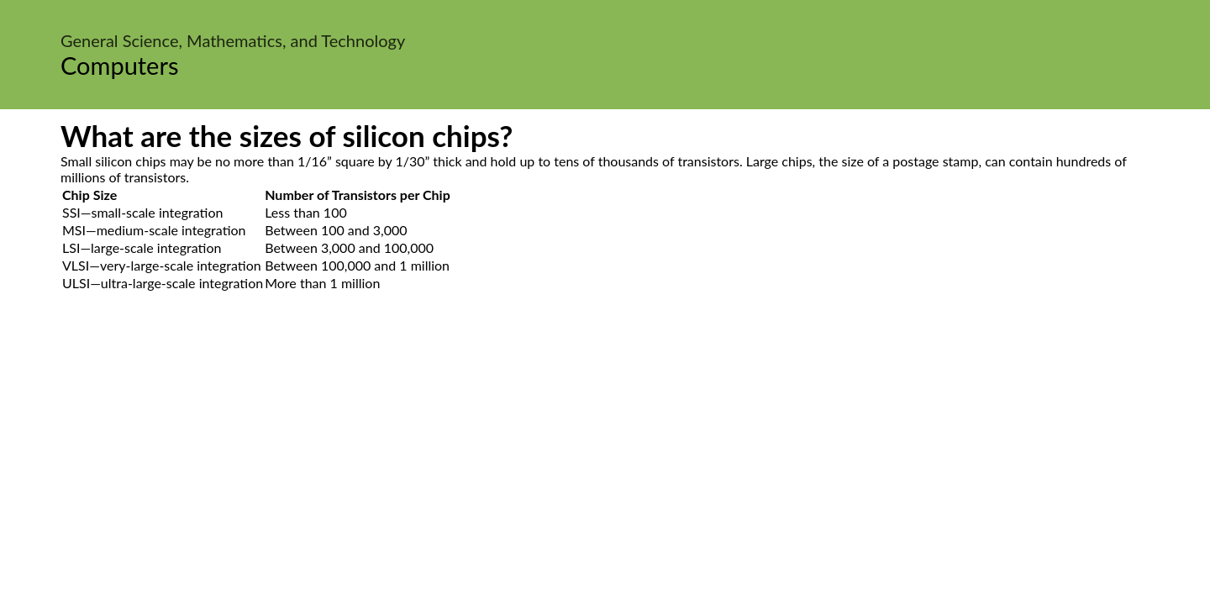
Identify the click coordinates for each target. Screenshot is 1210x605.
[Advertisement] (605, 450)
